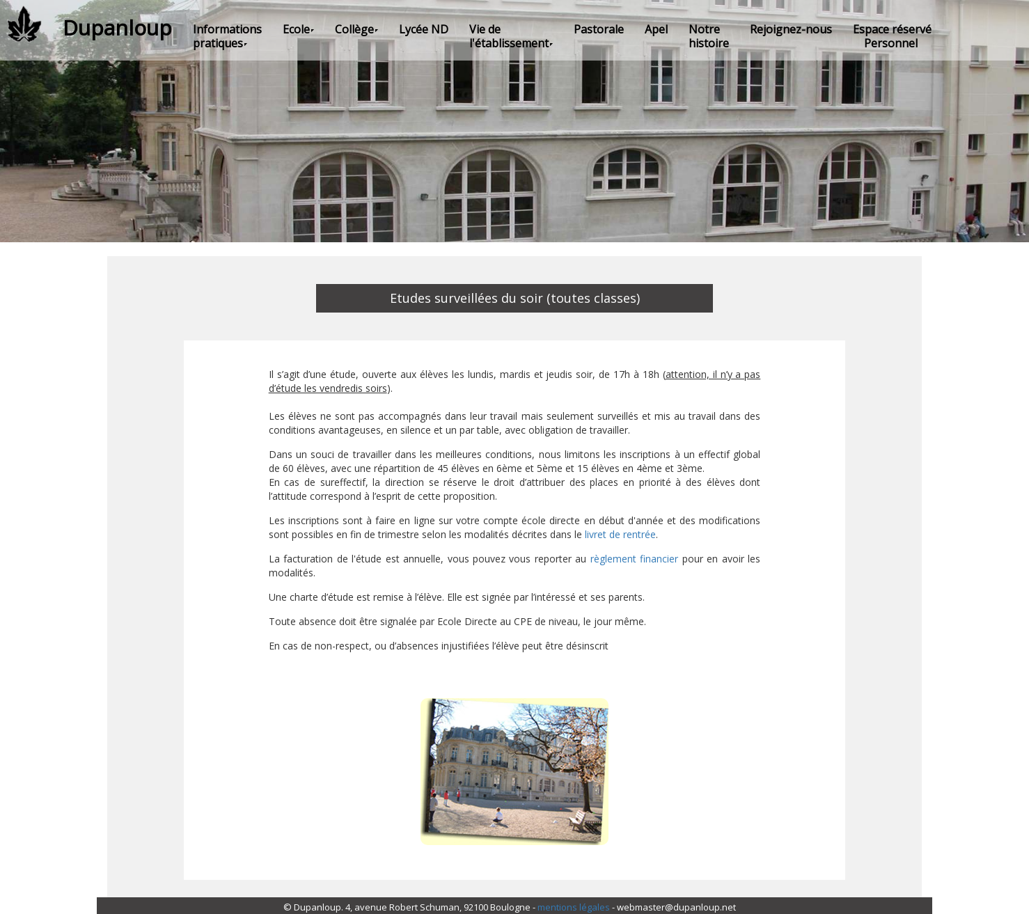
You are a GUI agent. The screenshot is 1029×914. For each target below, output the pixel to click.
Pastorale (599, 29)
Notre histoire (709, 36)
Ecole (298, 29)
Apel (656, 29)
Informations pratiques (227, 36)
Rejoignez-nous (791, 29)
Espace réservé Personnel (892, 36)
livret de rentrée (620, 534)
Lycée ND (423, 29)
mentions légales (573, 907)
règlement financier (634, 558)
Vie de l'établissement (511, 36)
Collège (356, 29)
